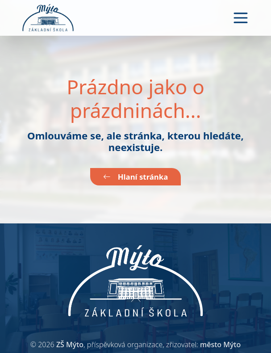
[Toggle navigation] (240, 17)
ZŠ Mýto (69, 344)
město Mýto (220, 344)
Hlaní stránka (135, 177)
